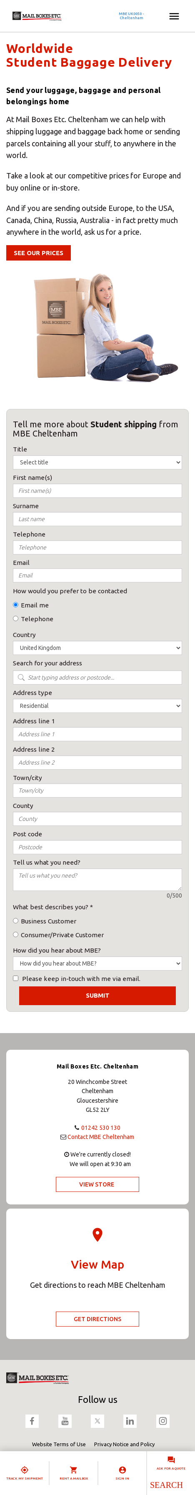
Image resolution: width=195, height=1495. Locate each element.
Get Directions (97, 1319)
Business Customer (48, 921)
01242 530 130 (100, 1127)
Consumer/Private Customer (62, 934)
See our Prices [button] (38, 252)
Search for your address (47, 663)
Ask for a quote (171, 1468)
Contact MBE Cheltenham (101, 1137)
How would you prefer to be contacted (70, 590)
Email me (35, 605)
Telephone (37, 618)
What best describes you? (50, 907)
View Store (96, 1184)
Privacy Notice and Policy (124, 1444)
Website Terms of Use (59, 1444)
